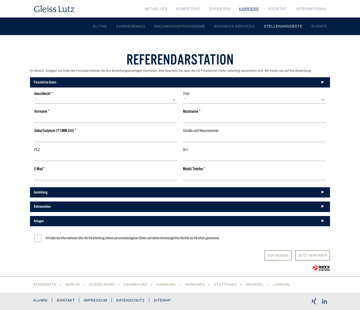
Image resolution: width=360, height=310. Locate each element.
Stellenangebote (283, 26)
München (195, 284)
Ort (185, 150)
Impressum (95, 300)
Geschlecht (43, 94)
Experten (219, 9)
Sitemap (162, 300)
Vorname (42, 112)
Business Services (234, 26)
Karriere (249, 9)
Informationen (69, 238)
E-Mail (39, 169)
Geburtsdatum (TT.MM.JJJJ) (55, 131)
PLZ (37, 150)
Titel (186, 94)
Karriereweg (130, 26)
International (311, 9)
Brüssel (255, 284)
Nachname (191, 112)
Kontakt (66, 300)
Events (319, 26)
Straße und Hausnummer (201, 131)
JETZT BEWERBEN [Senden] (312, 255)
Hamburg (166, 284)
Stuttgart (225, 284)
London (281, 284)
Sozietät (277, 9)
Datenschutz (130, 300)
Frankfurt (136, 284)
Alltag (100, 26)
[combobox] (105, 100)
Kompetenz (188, 9)
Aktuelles (156, 9)
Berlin (73, 284)
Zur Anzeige (278, 255)
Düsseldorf (102, 284)
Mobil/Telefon (194, 169)
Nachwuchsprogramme (179, 26)
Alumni (40, 300)
